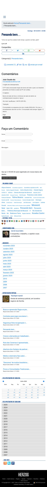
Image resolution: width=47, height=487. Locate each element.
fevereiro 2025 (8, 273)
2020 (5, 419)
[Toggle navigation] (4, 17)
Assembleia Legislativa (17, 187)
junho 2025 (7, 261)
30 (31, 397)
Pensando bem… (11, 34)
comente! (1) (11, 65)
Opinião (23, 479)
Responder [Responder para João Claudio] (6, 117)
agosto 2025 (7, 255)
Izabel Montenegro (18, 202)
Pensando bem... (25, 23)
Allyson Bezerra (6, 187)
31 (37, 397)
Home (16, 23)
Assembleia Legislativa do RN (31, 187)
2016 (5, 430)
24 (37, 395)
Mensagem (5, 147)
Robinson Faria (15, 213)
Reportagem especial (16, 296)
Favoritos (35, 479)
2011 (5, 444)
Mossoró (36, 205)
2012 (5, 441)
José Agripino (35, 202)
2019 (5, 421)
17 (37, 392)
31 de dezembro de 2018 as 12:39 (11, 81)
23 (31, 395)
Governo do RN (5, 200)
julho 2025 (7, 258)
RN (8, 213)
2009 (5, 282)
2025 (5, 405)
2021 (5, 416)
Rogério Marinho (26, 213)
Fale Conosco (24, 480)
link (20, 65)
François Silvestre (6, 197)
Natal (3, 208)
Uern (11, 216)
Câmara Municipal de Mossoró (23, 192)
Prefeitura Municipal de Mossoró (17, 211)
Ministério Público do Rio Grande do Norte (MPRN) (18, 205)
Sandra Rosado (5, 216)
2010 (5, 279)
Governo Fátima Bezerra (15, 200)
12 (8, 392)
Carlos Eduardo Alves (26, 190)
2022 (5, 413)
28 (19, 397)
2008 (5, 285)
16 (31, 392)
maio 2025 (7, 264)
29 (26, 397)
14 (19, 392)
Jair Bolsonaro (27, 202)
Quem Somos (10, 479)
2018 (5, 424)
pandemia (16, 208)
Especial (29, 479)
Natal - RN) (10, 208)
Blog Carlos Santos (10, 8)
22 (26, 395)
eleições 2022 (5, 195)
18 (44, 392)
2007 (5, 288)
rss (26, 65)
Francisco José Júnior (34, 195)
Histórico (42, 479)
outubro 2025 (8, 249)
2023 (5, 410)
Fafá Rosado (22, 195)
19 (8, 395)
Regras (18, 479)
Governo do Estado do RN (38, 197)
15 (26, 392)
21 (19, 395)
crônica (10, 192)
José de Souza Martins (17, 231)
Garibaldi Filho (28, 197)
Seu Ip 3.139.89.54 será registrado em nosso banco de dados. (22, 173)
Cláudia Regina (38, 190)
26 (8, 397)
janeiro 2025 (7, 276)
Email (3, 141)
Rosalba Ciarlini (38, 213)
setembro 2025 (8, 252)
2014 (5, 435)
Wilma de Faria (17, 216)
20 (14, 395)
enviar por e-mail (36, 65)
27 (14, 397)
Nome (3, 134)
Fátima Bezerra (17, 197)
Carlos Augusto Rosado (12, 190)
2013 (5, 438)
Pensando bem (26, 208)
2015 (5, 433)
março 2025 (7, 270)
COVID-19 (4, 192)
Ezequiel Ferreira (14, 195)
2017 (5, 427)
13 (14, 392)
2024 (5, 408)
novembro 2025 (9, 246)
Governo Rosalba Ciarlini (28, 200)
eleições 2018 (36, 192)
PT (30, 211)
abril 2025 (7, 267)
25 (44, 395)
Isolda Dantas (9, 202)
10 (37, 390)
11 (44, 390)
